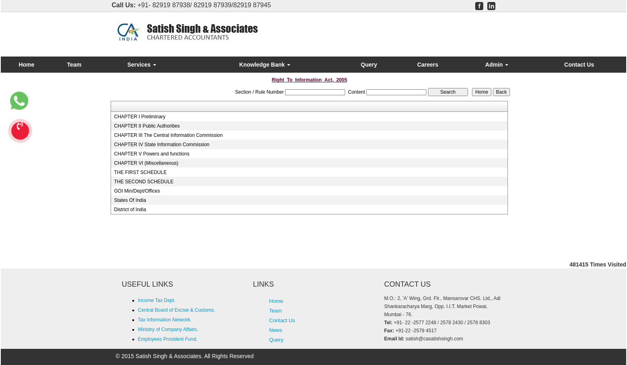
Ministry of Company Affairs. (168, 329)
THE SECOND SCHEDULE (143, 182)
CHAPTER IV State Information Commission (161, 144)
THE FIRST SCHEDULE (140, 172)
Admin (496, 64)
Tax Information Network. (165, 320)
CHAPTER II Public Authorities (147, 126)
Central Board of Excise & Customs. (176, 310)
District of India (130, 209)
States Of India (130, 200)
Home (26, 64)
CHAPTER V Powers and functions (151, 154)
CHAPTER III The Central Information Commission (168, 135)
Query (369, 64)
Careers (427, 64)
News (276, 330)
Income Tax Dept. (157, 300)
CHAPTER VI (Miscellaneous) (146, 163)
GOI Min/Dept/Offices (137, 191)
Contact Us (579, 64)
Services (141, 64)
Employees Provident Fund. (167, 339)
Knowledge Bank (265, 64)
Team (74, 64)
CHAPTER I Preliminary (139, 117)
